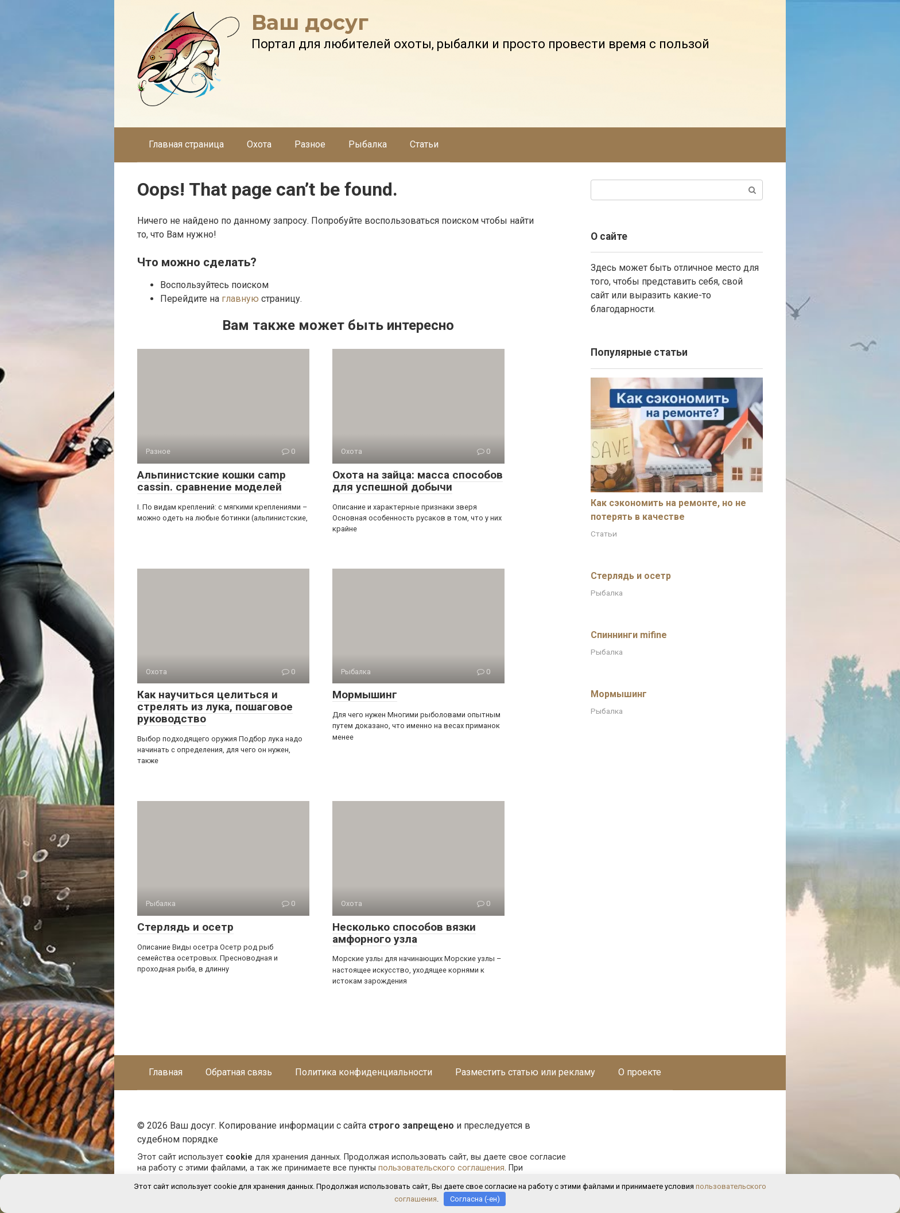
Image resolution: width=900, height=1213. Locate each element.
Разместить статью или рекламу (525, 1072)
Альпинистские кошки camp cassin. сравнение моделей (211, 480)
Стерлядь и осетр (185, 927)
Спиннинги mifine (629, 634)
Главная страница (186, 144)
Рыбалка (367, 144)
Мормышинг (364, 694)
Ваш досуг (309, 22)
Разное (309, 144)
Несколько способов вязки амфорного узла (404, 933)
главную (240, 298)
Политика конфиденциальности (363, 1072)
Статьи (424, 144)
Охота (259, 144)
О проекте (639, 1072)
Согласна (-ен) (475, 1199)
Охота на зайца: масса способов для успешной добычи (417, 480)
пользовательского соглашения (441, 1168)
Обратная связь (238, 1072)
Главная (166, 1072)
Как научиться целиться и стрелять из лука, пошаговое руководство (215, 706)
